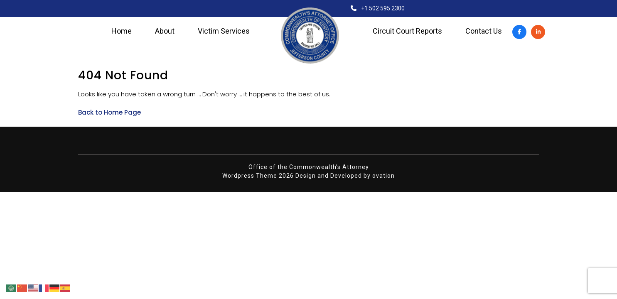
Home (121, 31)
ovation (383, 175)
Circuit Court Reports (407, 31)
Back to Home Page (109, 112)
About (165, 31)
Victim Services (224, 31)
